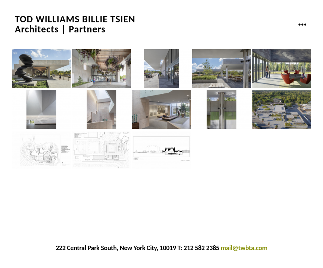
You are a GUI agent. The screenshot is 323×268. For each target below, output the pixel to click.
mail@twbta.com (244, 248)
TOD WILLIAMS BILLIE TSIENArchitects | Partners (75, 24)
